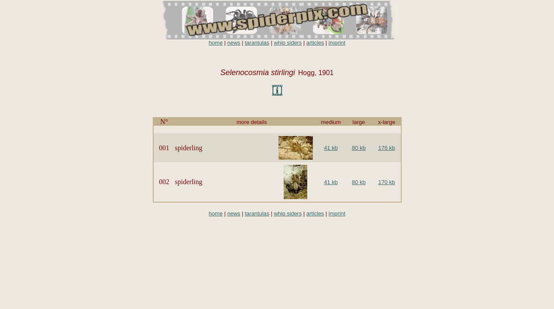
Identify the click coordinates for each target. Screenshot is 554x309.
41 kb (331, 148)
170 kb (386, 182)
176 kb (386, 148)
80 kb (359, 148)
